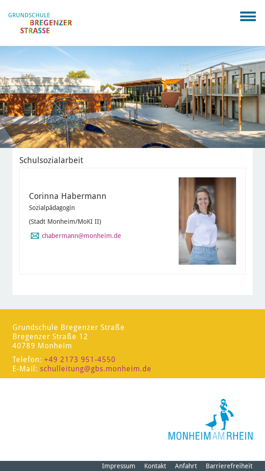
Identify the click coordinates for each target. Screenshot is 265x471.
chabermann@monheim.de (81, 235)
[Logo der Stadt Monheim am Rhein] (211, 419)
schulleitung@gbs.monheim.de (96, 368)
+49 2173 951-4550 (80, 359)
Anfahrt (186, 466)
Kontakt (155, 466)
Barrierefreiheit (229, 466)
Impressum (118, 466)
